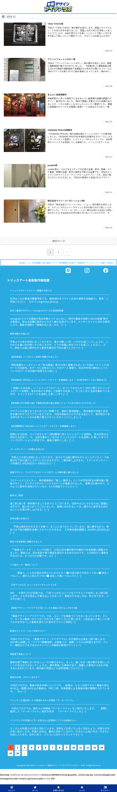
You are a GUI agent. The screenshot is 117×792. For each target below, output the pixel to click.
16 (17, 753)
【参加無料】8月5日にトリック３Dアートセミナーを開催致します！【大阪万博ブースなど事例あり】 (59, 379)
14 (101, 747)
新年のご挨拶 (16, 495)
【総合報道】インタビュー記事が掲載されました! (34, 356)
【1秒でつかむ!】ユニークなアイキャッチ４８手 (33, 584)
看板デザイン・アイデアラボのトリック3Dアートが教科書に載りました (44, 472)
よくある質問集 (34, 262)
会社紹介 (22, 262)
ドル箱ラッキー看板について (24, 564)
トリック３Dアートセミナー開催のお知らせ (31, 290)
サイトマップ (92, 262)
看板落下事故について (20, 654)
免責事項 (81, 262)
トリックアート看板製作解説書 (28, 280)
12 (87, 747)
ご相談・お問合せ (106, 262)
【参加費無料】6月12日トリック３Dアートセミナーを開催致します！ (43, 426)
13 (94, 747)
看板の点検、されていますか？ (25, 677)
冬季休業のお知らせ (19, 518)
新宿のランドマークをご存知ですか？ (28, 630)
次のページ (58, 241)
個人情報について (50, 262)
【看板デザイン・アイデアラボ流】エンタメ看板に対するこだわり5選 (43, 607)
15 (10, 753)
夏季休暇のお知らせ (19, 333)
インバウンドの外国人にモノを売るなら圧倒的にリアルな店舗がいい (43, 720)
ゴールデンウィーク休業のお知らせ (27, 449)
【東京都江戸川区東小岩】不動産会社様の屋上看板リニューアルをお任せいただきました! (53, 402)
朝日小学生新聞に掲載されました (26, 541)
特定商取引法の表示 (67, 262)
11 (80, 747)
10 (73, 747)
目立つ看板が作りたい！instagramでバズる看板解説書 (37, 310)
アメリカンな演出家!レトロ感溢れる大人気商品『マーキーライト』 (42, 700)
